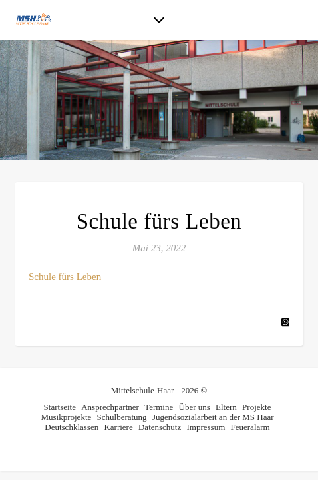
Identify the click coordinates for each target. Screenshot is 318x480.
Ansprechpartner (110, 407)
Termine (158, 407)
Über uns (194, 407)
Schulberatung (122, 417)
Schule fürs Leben (65, 276)
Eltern (226, 407)
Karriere (118, 427)
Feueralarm (250, 427)
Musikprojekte (66, 417)
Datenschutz (159, 427)
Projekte (256, 407)
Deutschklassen (71, 427)
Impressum (205, 427)
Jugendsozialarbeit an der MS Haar (213, 417)
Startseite (60, 407)
